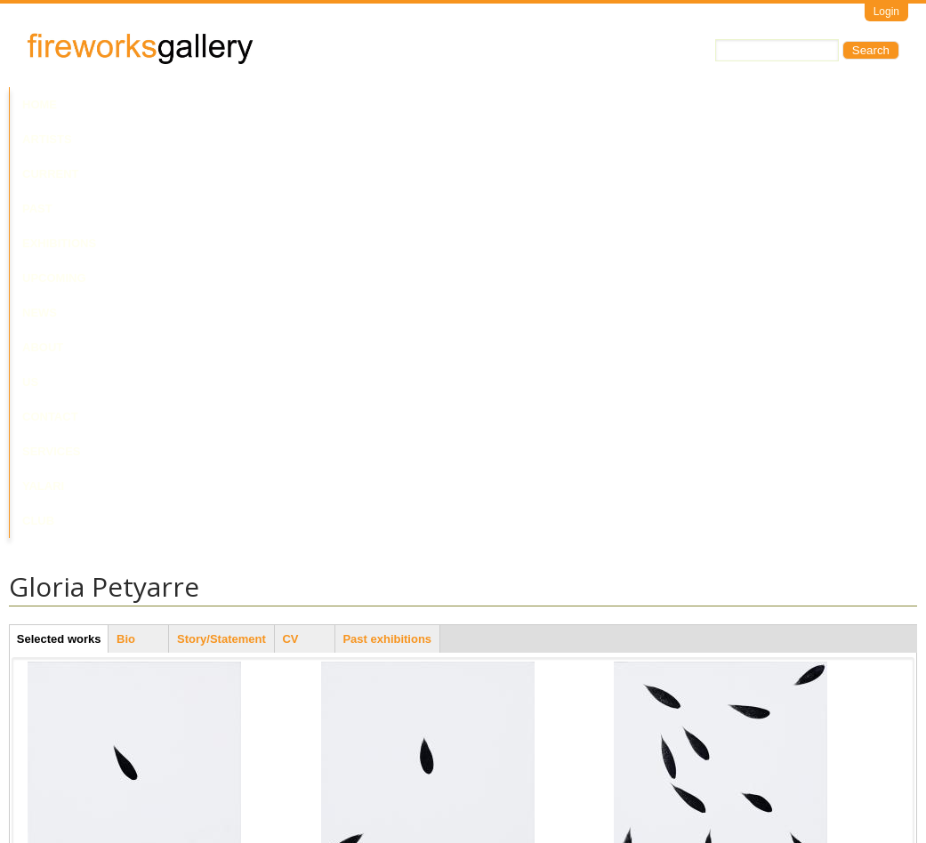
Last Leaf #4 (60, 489)
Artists (100, 104)
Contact (581, 104)
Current (170, 104)
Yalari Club (741, 104)
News (440, 104)
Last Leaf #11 (649, 489)
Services (656, 104)
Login (886, 11)
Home (39, 104)
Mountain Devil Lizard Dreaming (403, 751)
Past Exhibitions (269, 104)
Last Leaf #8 (353, 489)
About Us (505, 104)
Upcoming (374, 104)
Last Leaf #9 (646, 751)
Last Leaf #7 (60, 751)
